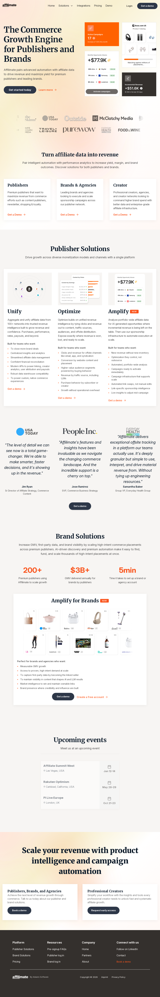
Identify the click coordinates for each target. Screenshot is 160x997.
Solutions (65, 5)
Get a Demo (17, 214)
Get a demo (16, 388)
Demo (108, 5)
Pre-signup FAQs (56, 949)
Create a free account (92, 697)
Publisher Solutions (23, 949)
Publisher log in (55, 955)
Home (51, 5)
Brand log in (53, 961)
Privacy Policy (118, 977)
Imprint (104, 977)
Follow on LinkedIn (127, 949)
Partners (86, 955)
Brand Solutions (21, 955)
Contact (121, 955)
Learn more (48, 89)
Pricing (98, 5)
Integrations (83, 5)
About (85, 961)
